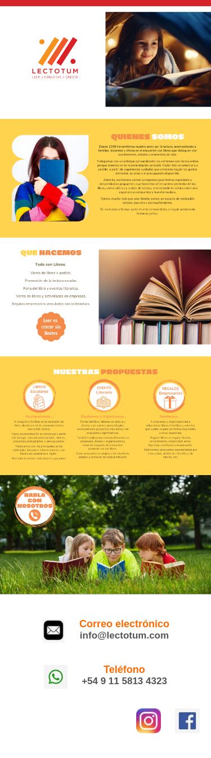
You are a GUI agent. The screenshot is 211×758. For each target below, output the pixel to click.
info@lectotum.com (124, 635)
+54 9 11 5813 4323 (124, 681)
